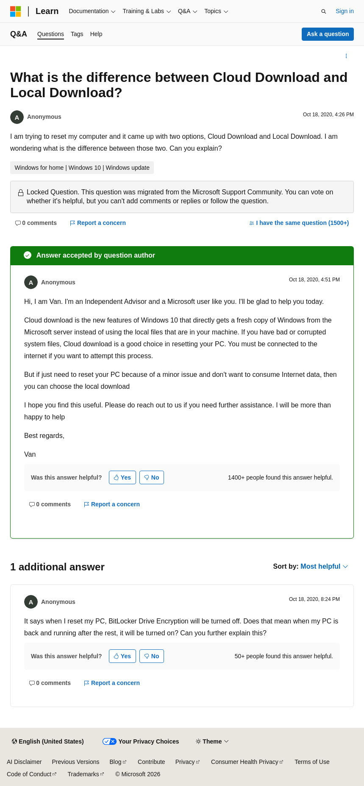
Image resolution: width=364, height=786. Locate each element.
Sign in (345, 11)
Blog (116, 761)
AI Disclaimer (24, 761)
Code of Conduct (29, 774)
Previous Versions (75, 761)
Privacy (185, 761)
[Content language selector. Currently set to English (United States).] (48, 742)
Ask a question (328, 34)
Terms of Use (312, 761)
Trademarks (83, 774)
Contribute (151, 761)
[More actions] (346, 56)
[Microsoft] (15, 11)
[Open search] (323, 11)
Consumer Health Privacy (244, 761)
